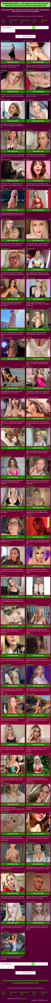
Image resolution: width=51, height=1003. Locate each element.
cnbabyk (3, 634)
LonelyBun (4, 308)
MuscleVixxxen (5, 367)
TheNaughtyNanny (7, 872)
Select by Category (28, 36)
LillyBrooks (30, 189)
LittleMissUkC (5, 545)
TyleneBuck (30, 545)
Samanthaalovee (6, 456)
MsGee (3, 516)
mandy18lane (30, 486)
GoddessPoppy (6, 754)
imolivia (3, 901)
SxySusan (4, 70)
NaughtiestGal (5, 100)
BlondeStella (5, 723)
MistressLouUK (6, 159)
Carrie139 (29, 337)
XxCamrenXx (30, 248)
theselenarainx (5, 41)
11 (2, 31)
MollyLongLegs (31, 812)
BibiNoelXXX (30, 664)
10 (46, 27)
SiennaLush (4, 248)
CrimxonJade (5, 783)
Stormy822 (4, 694)
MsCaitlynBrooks (31, 605)
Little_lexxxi (4, 189)
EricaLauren (30, 427)
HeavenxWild (30, 694)
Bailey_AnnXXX (6, 219)
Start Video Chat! (12, 62)
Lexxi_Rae (29, 308)
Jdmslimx (29, 367)
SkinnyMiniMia (5, 130)
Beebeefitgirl (5, 932)
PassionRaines (31, 901)
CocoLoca (29, 41)
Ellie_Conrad (30, 278)
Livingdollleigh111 (32, 575)
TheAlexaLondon (31, 219)
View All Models (7, 27)
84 (10, 31)
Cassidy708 (30, 100)
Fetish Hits (24, 998)
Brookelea (29, 130)
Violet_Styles (30, 783)
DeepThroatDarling (32, 397)
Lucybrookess (5, 397)
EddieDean (29, 634)
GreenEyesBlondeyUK (33, 456)
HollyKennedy (30, 843)
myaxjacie (29, 723)
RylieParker (4, 843)
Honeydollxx (5, 812)
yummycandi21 (5, 427)
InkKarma (29, 516)
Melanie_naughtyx (6, 337)
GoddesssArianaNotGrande (9, 605)
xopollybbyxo (30, 872)
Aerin (28, 159)
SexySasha (4, 278)
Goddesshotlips (6, 664)
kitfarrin (3, 575)
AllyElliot (29, 754)
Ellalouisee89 (30, 70)
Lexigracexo (5, 486)
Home (18, 36)
